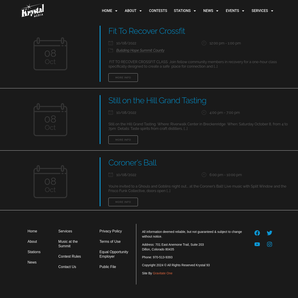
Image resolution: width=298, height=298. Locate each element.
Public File (107, 267)
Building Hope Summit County (140, 50)
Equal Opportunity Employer (113, 254)
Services (263, 11)
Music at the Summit (68, 244)
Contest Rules (69, 256)
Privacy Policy (110, 231)
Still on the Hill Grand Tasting (157, 100)
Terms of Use (110, 241)
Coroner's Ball (132, 162)
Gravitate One (163, 273)
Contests (158, 11)
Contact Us (67, 267)
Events (235, 11)
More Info (123, 77)
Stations (185, 11)
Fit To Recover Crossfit (146, 31)
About (133, 11)
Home (110, 11)
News (211, 11)
